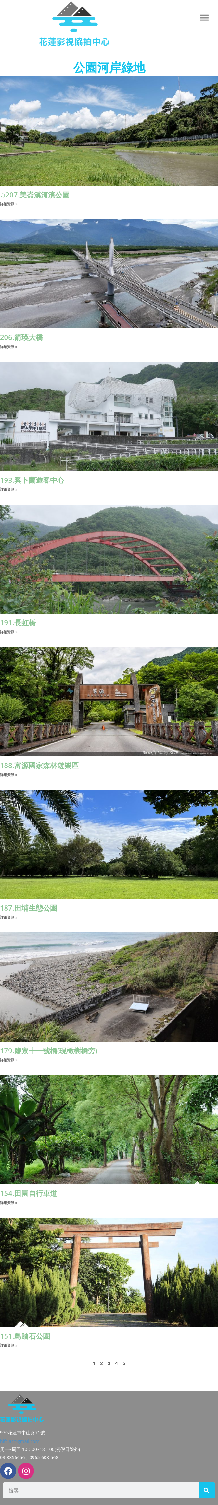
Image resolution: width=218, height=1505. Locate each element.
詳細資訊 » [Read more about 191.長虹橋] (9, 632)
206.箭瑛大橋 (21, 337)
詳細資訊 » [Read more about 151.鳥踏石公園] (9, 1345)
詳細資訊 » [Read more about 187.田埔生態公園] (9, 917)
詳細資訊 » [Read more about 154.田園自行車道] (9, 1202)
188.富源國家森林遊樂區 (39, 765)
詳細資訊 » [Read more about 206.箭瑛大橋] (9, 346)
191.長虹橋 (18, 622)
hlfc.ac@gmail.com (19, 1441)
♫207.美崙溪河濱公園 (35, 194)
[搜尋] (207, 1490)
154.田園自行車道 (28, 1193)
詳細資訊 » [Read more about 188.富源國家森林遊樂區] (9, 774)
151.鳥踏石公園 (25, 1336)
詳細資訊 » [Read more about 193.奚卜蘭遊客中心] (9, 489)
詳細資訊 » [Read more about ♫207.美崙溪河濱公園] (9, 203)
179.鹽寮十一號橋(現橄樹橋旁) (48, 1050)
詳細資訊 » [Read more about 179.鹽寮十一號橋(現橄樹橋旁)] (9, 1059)
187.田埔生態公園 (28, 908)
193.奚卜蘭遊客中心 (32, 480)
